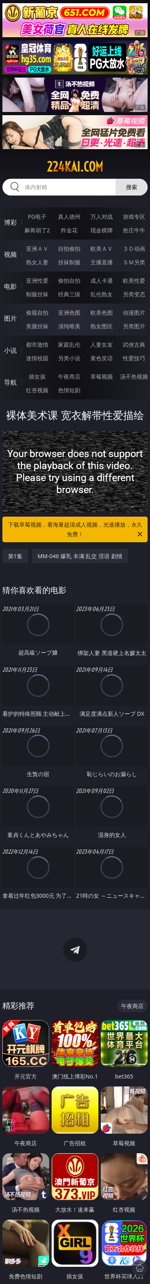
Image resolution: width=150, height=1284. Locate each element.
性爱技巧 (134, 358)
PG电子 (37, 216)
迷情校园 (37, 358)
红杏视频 (37, 390)
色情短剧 (69, 390)
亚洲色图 (69, 312)
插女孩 (37, 376)
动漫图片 (134, 312)
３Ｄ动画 (134, 248)
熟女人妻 (37, 262)
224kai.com (75, 167)
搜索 (131, 187)
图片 (10, 318)
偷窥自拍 (37, 312)
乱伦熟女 (101, 294)
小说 (10, 350)
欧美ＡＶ (101, 248)
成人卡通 (101, 280)
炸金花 (69, 230)
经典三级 (69, 294)
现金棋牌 (101, 230)
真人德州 (69, 216)
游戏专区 (134, 216)
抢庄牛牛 (134, 230)
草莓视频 (101, 376)
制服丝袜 (37, 294)
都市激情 (37, 344)
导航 (10, 382)
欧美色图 (101, 312)
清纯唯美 (69, 326)
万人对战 (101, 216)
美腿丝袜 (37, 326)
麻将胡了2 (37, 230)
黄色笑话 (101, 358)
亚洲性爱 (37, 280)
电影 (10, 286)
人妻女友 (101, 344)
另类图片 (134, 326)
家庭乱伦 (69, 344)
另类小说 (69, 358)
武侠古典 (134, 344)
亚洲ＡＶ (37, 248)
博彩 (10, 222)
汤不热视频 (134, 376)
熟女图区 (101, 326)
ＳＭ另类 (134, 262)
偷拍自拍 (69, 280)
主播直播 (101, 262)
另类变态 (134, 294)
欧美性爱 (134, 280)
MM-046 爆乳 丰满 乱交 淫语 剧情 (80, 556)
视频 (10, 254)
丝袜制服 (69, 262)
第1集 (15, 556)
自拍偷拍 (69, 248)
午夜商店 (69, 376)
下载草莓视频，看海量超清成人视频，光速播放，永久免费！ (76, 530)
